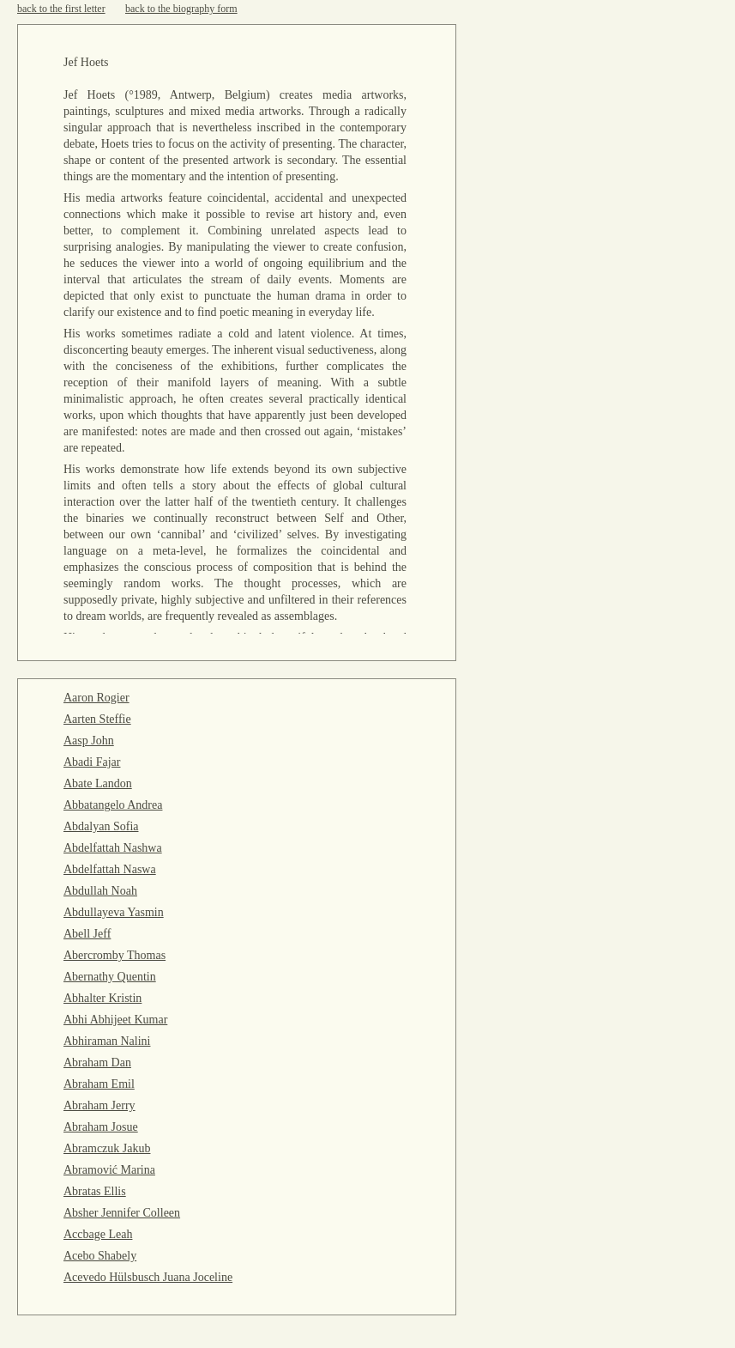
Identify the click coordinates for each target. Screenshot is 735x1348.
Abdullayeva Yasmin (113, 912)
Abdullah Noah (100, 890)
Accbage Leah (97, 1234)
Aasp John (88, 740)
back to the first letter (61, 9)
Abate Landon (97, 783)
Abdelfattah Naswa (109, 869)
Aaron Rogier (96, 697)
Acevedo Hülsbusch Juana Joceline (147, 1277)
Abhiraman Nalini (106, 1041)
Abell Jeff (87, 933)
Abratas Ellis (94, 1191)
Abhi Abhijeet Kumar (115, 1019)
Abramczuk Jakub (106, 1148)
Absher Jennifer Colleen (121, 1212)
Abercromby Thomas (114, 955)
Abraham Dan (97, 1062)
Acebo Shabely (99, 1255)
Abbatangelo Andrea (112, 804)
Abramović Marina (109, 1169)
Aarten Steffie (97, 719)
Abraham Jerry (99, 1105)
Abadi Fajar (91, 762)
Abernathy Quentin (109, 976)
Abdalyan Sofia (100, 826)
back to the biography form (181, 9)
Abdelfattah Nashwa (112, 847)
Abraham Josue (100, 1126)
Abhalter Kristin (102, 998)
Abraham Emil (99, 1084)
